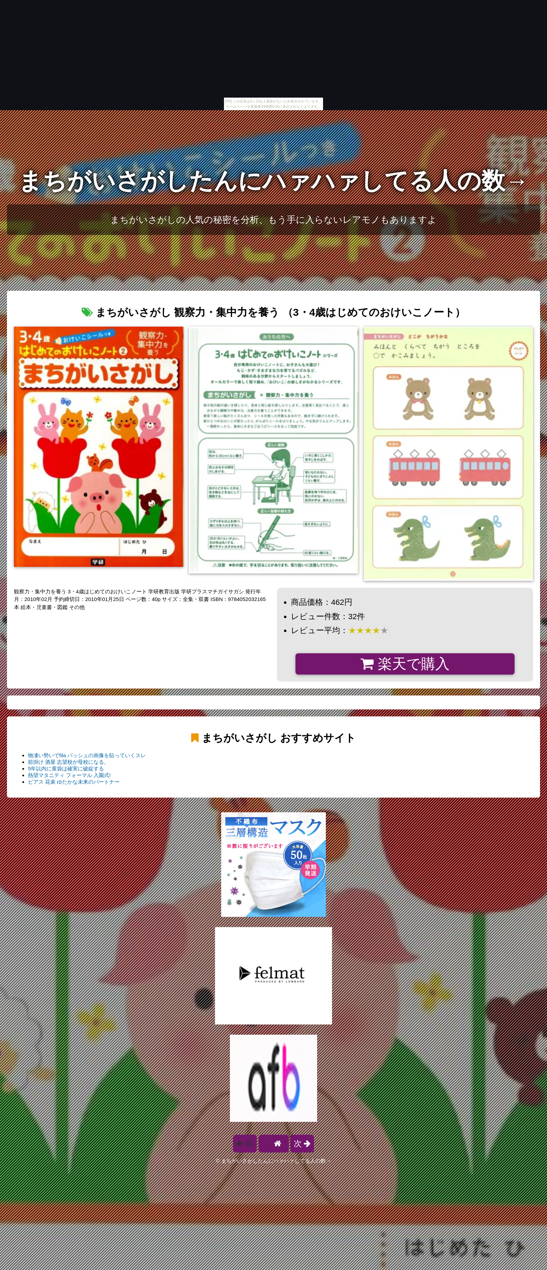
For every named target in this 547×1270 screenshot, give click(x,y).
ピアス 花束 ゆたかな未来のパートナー (74, 782)
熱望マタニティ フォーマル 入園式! (69, 775)
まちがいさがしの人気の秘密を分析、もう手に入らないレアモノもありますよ (273, 219)
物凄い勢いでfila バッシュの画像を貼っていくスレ (87, 755)
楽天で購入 (404, 664)
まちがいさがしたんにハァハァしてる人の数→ (273, 181)
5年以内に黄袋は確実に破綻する (66, 768)
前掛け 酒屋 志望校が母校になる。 (68, 762)
